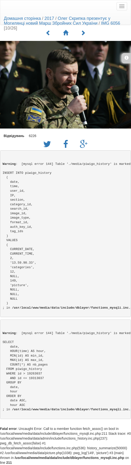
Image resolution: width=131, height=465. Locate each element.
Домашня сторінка (22, 18)
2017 (49, 18)
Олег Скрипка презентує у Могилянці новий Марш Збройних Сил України (57, 21)
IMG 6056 (110, 23)
